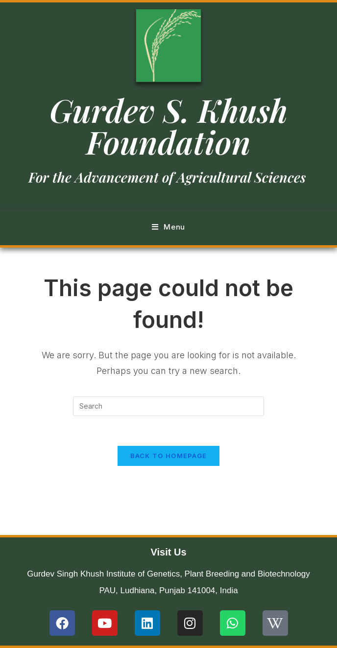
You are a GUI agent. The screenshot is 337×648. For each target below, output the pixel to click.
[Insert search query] (168, 406)
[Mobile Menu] (168, 227)
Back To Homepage (168, 456)
